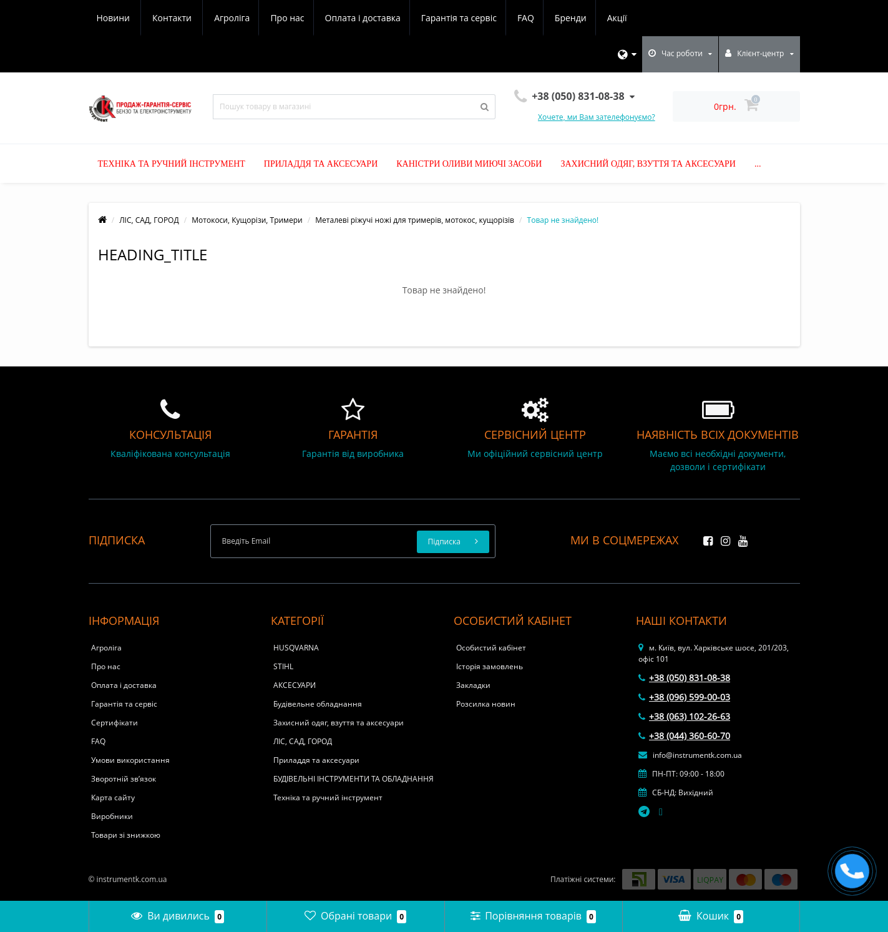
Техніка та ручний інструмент (171, 164)
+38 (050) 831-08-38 (684, 678)
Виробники (112, 816)
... (757, 164)
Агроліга (114, 18)
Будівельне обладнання (317, 704)
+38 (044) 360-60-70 (684, 736)
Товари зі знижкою (125, 835)
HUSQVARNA (296, 647)
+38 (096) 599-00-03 (684, 697)
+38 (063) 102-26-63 (684, 716)
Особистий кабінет (491, 647)
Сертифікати (114, 722)
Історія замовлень (489, 666)
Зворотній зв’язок (123, 778)
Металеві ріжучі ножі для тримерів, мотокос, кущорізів (414, 220)
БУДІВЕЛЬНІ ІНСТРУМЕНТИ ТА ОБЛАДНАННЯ (353, 778)
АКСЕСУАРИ (294, 685)
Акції (511, 18)
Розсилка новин (485, 704)
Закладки (473, 685)
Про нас (171, 18)
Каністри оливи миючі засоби (469, 164)
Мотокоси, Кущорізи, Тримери (247, 220)
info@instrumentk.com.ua (690, 755)
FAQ (415, 18)
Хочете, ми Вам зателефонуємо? (596, 117)
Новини (560, 18)
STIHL (283, 666)
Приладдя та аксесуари (321, 164)
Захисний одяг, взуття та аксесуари (648, 164)
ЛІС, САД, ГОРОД (148, 220)
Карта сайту (113, 797)
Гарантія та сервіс (346, 18)
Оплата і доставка (248, 18)
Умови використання (130, 760)
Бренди (463, 18)
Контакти (618, 18)
